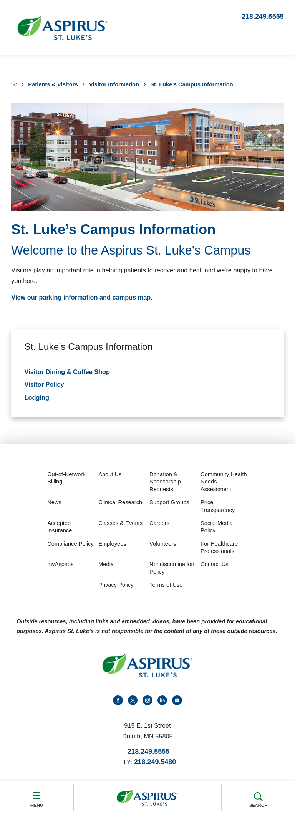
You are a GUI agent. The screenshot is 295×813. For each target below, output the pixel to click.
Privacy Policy (115, 585)
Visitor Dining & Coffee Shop (67, 371)
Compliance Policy (70, 544)
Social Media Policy (217, 527)
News (54, 502)
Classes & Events (120, 523)
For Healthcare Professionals (219, 548)
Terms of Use (165, 585)
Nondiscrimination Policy (171, 568)
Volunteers (162, 544)
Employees (112, 544)
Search (258, 796)
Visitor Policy (44, 384)
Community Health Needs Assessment (224, 481)
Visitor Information (114, 84)
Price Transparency (218, 506)
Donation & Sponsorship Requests (165, 481)
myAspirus (60, 564)
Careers (159, 523)
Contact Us (215, 564)
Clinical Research (120, 502)
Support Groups (169, 502)
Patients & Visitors (53, 84)
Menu (36, 796)
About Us (109, 474)
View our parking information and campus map (81, 297)
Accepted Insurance (59, 527)
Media (106, 564)
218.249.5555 (263, 16)
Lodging (37, 397)
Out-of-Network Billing (66, 478)
